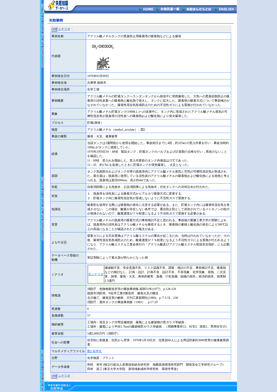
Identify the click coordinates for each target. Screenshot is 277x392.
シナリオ (64, 28)
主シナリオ (95, 274)
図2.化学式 (94, 351)
